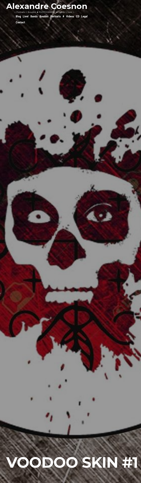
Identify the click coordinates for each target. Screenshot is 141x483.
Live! (26, 16)
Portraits (55, 16)
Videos (70, 16)
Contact (20, 22)
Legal (84, 16)
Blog (18, 16)
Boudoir (44, 16)
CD (77, 16)
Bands (34, 16)
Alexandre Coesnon (46, 6)
